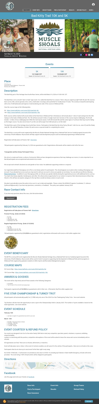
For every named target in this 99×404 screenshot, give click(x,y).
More (91, 10)
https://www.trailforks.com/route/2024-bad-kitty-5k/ (23, 110)
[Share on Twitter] (84, 55)
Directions (23, 56)
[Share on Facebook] (81, 55)
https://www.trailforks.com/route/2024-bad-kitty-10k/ (23, 112)
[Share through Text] (92, 55)
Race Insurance (33, 393)
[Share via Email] (89, 55)
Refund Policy (81, 10)
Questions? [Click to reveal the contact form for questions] (11, 198)
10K (62, 71)
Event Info (36, 10)
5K (37, 71)
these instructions (10, 174)
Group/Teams (46, 10)
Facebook (31, 377)
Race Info (27, 10)
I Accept (88, 401)
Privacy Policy (23, 402)
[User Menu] (93, 4)
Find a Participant (60, 10)
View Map (49, 366)
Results (71, 10)
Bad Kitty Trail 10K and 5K (49, 16)
